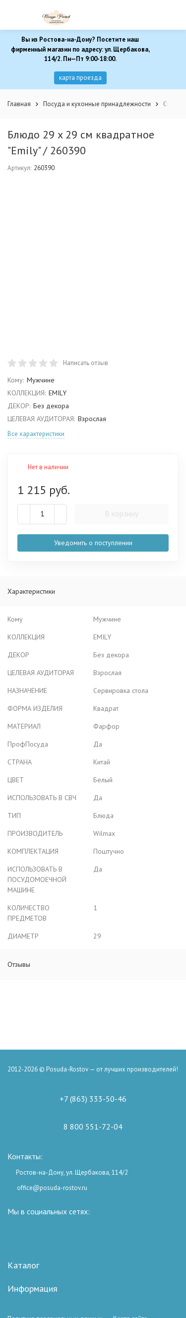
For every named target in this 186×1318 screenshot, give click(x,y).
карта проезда (80, 77)
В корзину (121, 513)
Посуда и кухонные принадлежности (97, 104)
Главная (19, 104)
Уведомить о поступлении (93, 542)
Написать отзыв (85, 363)
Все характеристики (35, 434)
